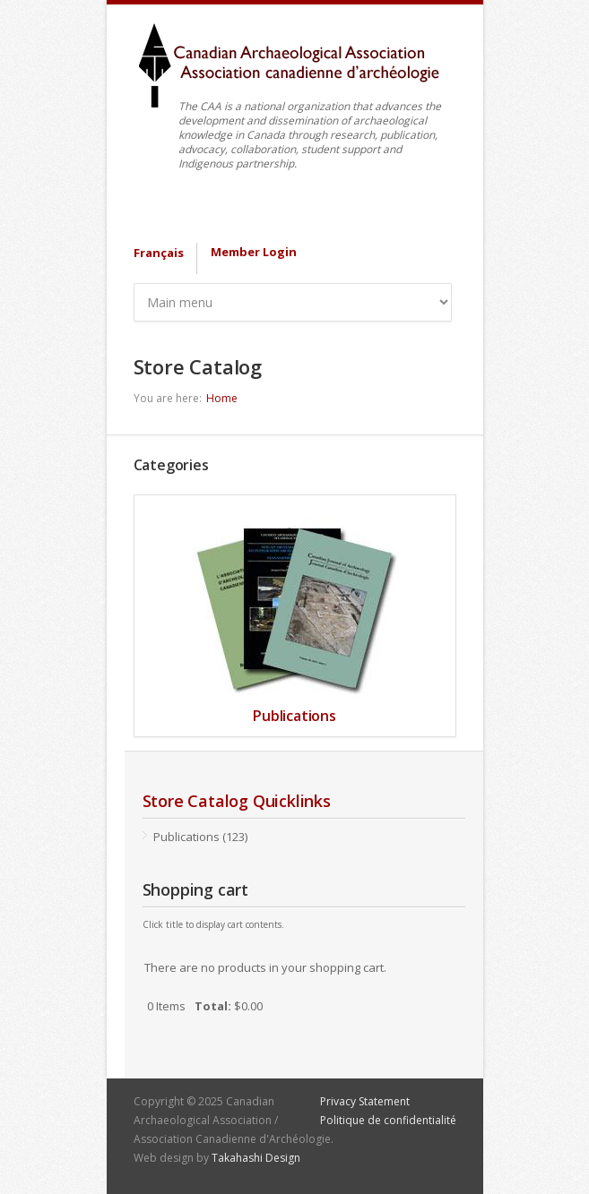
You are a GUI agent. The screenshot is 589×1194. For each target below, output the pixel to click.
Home (222, 398)
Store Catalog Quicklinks (237, 801)
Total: (213, 1006)
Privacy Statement (365, 1101)
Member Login (254, 252)
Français (159, 253)
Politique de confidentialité (388, 1120)
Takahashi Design (256, 1157)
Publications (294, 716)
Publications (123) (200, 837)
